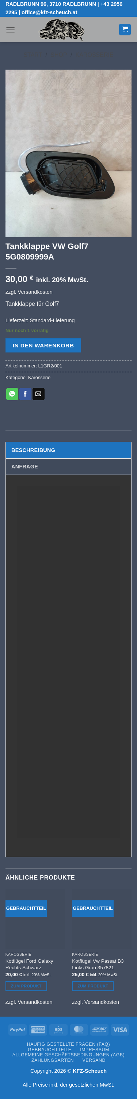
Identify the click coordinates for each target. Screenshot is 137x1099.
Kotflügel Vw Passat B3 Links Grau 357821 (97, 964)
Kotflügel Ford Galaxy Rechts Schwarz (29, 964)
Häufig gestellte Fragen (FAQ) (68, 1044)
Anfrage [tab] (24, 466)
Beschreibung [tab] (33, 450)
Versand (93, 1060)
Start (32, 55)
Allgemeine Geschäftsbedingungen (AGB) (68, 1054)
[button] (10, 29)
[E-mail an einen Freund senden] (39, 394)
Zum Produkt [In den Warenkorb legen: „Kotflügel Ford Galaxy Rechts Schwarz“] (26, 986)
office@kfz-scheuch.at (49, 12)
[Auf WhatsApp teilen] (12, 394)
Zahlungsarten (52, 1060)
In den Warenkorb (43, 345)
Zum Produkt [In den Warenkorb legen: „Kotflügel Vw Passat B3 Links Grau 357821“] (92, 986)
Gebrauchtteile (49, 1049)
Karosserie (95, 55)
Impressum (94, 1049)
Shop (58, 55)
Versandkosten (35, 292)
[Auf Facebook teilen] (25, 394)
